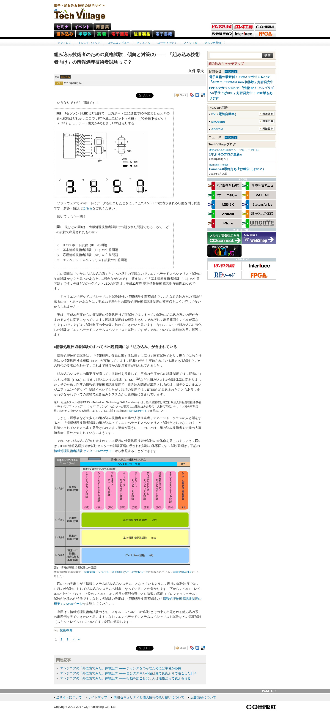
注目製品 (142, 33)
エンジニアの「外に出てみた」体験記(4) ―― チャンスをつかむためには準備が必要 (120, 668)
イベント (82, 26)
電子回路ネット (120, 33)
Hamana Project (218, 164)
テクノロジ (64, 42)
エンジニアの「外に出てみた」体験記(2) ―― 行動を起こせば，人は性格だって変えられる (125, 678)
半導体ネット (85, 33)
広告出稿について (203, 697)
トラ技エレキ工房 (243, 26)
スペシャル (191, 42)
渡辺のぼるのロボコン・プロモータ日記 (233, 150)
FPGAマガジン (265, 33)
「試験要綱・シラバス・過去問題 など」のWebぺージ (114, 572)
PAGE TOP (269, 691)
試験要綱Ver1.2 (182, 572)
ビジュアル (143, 42)
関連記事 (267, 114)
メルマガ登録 (213, 42)
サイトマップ (97, 697)
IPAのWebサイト (137, 410)
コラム (59, 83)
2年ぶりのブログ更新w (225, 154)
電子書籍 (164, 33)
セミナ (62, 26)
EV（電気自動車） (224, 114)
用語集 (102, 26)
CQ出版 (265, 26)
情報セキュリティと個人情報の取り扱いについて (149, 697)
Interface (243, 33)
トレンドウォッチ (89, 42)
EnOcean (218, 121)
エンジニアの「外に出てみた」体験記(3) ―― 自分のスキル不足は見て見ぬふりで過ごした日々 (128, 673)
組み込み (65, 77)
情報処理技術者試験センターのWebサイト (84, 451)
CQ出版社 (261, 707)
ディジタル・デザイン (222, 33)
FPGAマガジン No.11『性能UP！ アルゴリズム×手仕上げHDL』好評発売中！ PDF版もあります (241, 93)
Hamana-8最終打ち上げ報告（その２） (237, 169)
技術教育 (66, 630)
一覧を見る (231, 71)
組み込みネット (64, 33)
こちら (87, 208)
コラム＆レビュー (118, 42)
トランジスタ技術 (222, 26)
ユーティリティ (167, 42)
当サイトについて (69, 697)
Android (217, 129)
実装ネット (101, 33)
